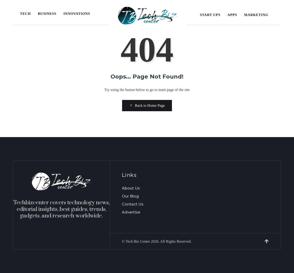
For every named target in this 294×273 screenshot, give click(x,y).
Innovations (77, 14)
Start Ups (210, 15)
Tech (25, 14)
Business (47, 14)
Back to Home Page (147, 105)
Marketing (256, 15)
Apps (232, 15)
